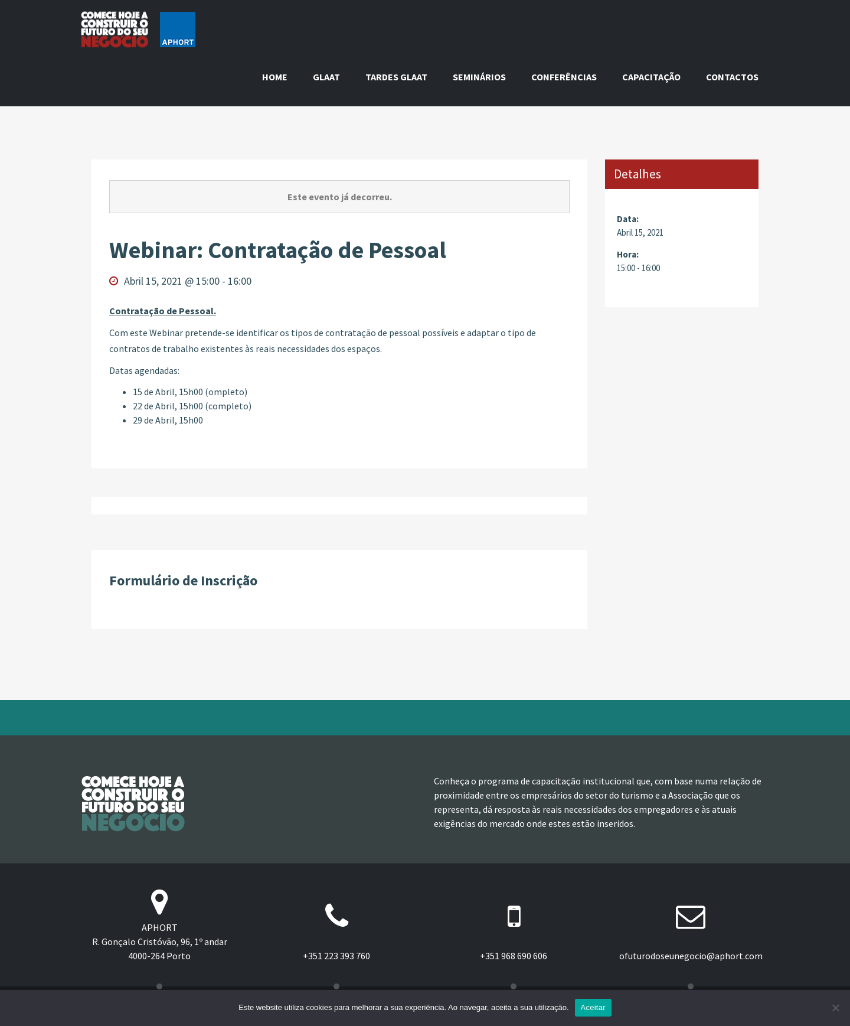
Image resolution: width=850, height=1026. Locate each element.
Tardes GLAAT (396, 77)
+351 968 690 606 (513, 956)
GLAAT (326, 77)
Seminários (479, 77)
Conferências (564, 77)
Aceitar (593, 1007)
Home (274, 77)
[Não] (835, 1008)
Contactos (732, 77)
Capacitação (651, 77)
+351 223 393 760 (336, 956)
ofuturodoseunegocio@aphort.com (691, 956)
